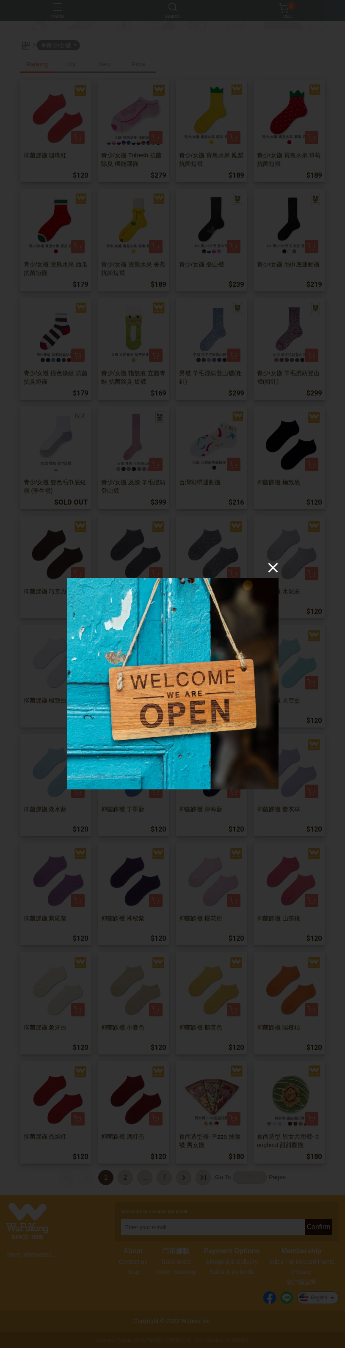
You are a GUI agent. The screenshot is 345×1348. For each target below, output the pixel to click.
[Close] (273, 567)
